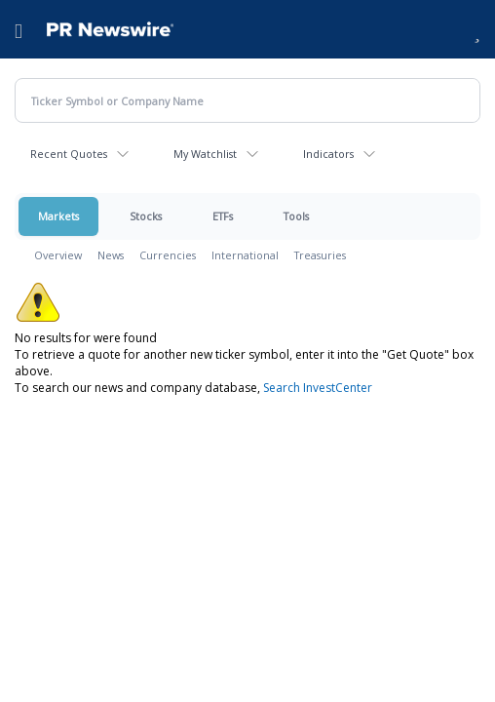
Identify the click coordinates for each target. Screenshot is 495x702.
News (110, 255)
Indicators (328, 153)
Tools (296, 216)
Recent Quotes (68, 153)
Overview (58, 255)
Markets (58, 216)
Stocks (146, 216)
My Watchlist (205, 153)
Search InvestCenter (317, 387)
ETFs (222, 216)
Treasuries (320, 255)
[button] (477, 29)
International (245, 255)
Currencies (167, 255)
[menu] (18, 29)
